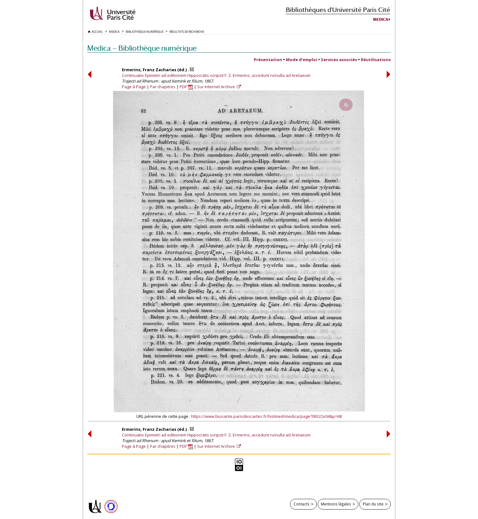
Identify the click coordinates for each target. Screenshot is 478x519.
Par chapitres (162, 86)
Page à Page (134, 86)
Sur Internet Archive (216, 86)
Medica (380, 19)
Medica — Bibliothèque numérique (141, 48)
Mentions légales (336, 503)
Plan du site (373, 503)
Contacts (301, 503)
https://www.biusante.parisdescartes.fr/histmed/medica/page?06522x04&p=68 (266, 416)
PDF (186, 86)
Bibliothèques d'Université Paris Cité (338, 9)
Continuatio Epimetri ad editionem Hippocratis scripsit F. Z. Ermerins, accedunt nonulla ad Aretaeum (216, 75)
